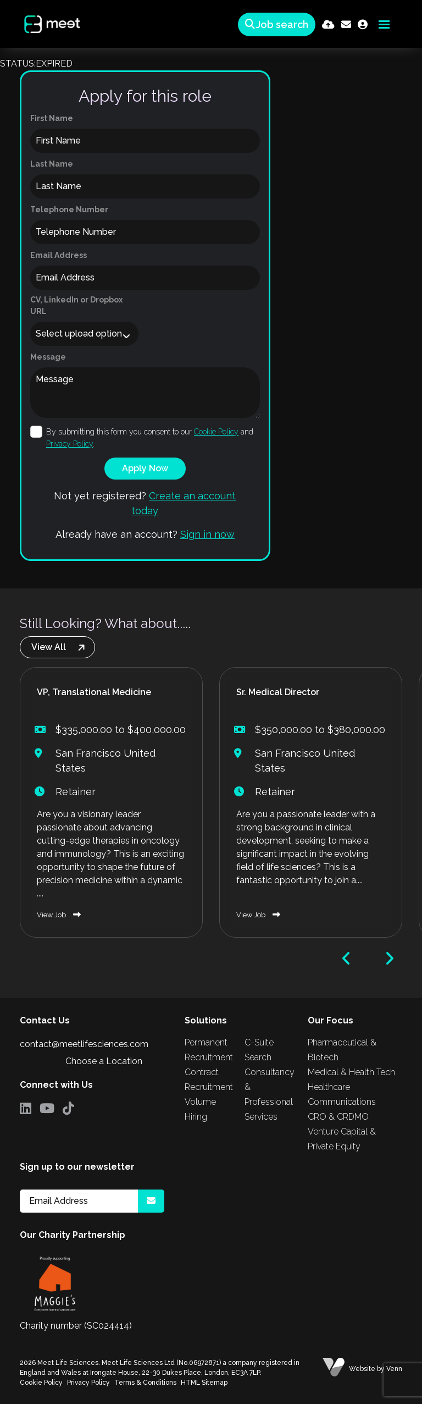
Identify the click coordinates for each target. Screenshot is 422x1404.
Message (48, 357)
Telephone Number (69, 209)
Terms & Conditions (145, 1382)
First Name (51, 118)
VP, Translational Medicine (94, 692)
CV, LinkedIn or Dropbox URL (76, 305)
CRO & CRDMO (338, 1116)
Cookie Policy (216, 431)
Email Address (58, 255)
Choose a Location (103, 1061)
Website (362, 1369)
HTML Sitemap (204, 1382)
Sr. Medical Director (277, 692)
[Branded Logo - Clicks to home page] (51, 24)
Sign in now (207, 534)
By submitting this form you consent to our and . (149, 437)
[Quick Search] (275, 24)
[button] (346, 958)
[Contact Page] (346, 24)
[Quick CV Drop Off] (328, 24)
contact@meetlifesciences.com (84, 1044)
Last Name (51, 163)
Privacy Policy (69, 443)
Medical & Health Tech (351, 1072)
